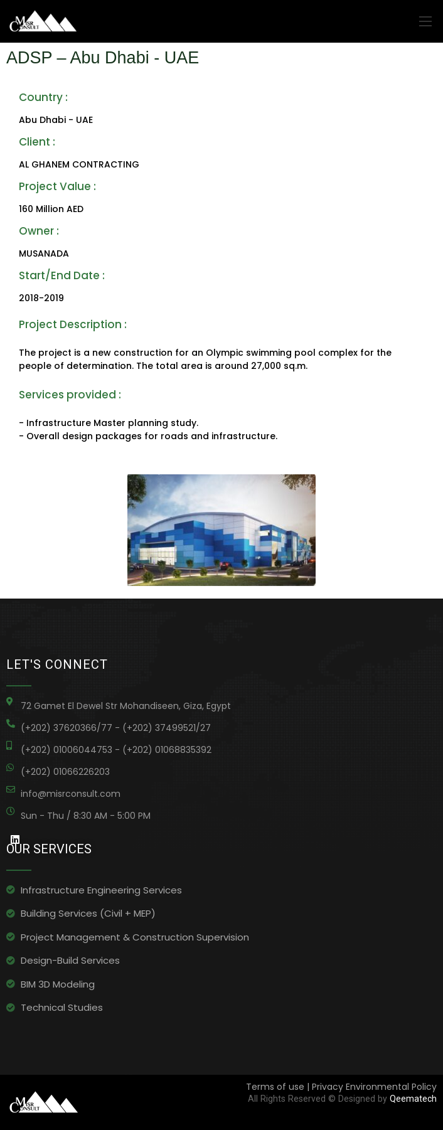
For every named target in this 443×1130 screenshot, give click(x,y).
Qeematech (413, 1099)
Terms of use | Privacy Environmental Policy (341, 1086)
